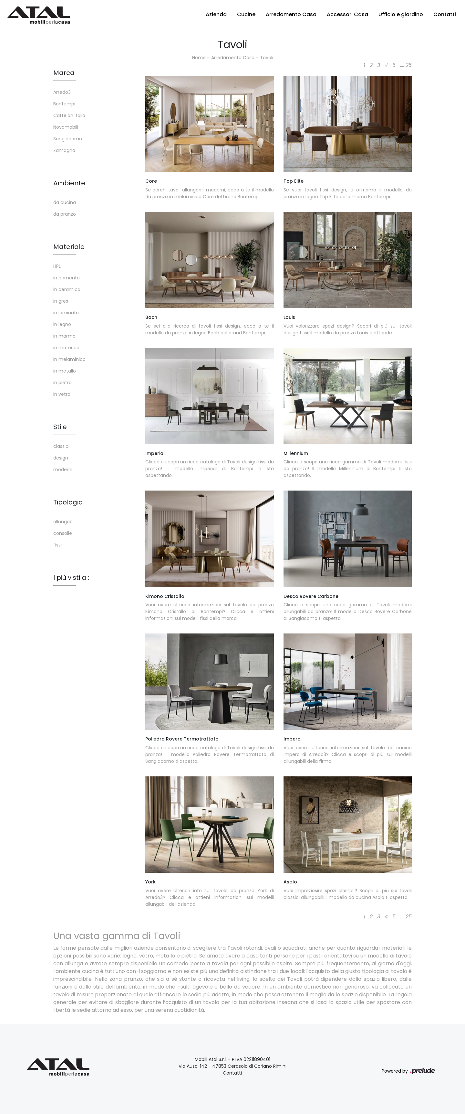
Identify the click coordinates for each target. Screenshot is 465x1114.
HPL (57, 266)
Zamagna (64, 150)
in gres (60, 301)
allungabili (64, 521)
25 (409, 65)
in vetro (61, 394)
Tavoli (266, 57)
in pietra (62, 382)
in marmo (64, 336)
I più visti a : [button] (71, 577)
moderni (62, 469)
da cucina (64, 202)
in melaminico (69, 359)
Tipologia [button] (68, 502)
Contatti (444, 14)
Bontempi (64, 104)
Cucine (246, 14)
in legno (62, 324)
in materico (66, 347)
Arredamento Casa (291, 14)
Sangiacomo (67, 138)
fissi (57, 545)
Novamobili (65, 127)
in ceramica (66, 289)
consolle (62, 533)
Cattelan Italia (69, 115)
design (60, 458)
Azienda (216, 14)
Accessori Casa (347, 14)
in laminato (66, 312)
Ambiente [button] (69, 183)
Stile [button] (60, 426)
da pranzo (64, 214)
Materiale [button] (69, 246)
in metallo (64, 371)
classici (61, 446)
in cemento (66, 278)
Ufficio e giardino (400, 14)
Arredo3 (62, 92)
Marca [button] (64, 72)
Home (199, 57)
